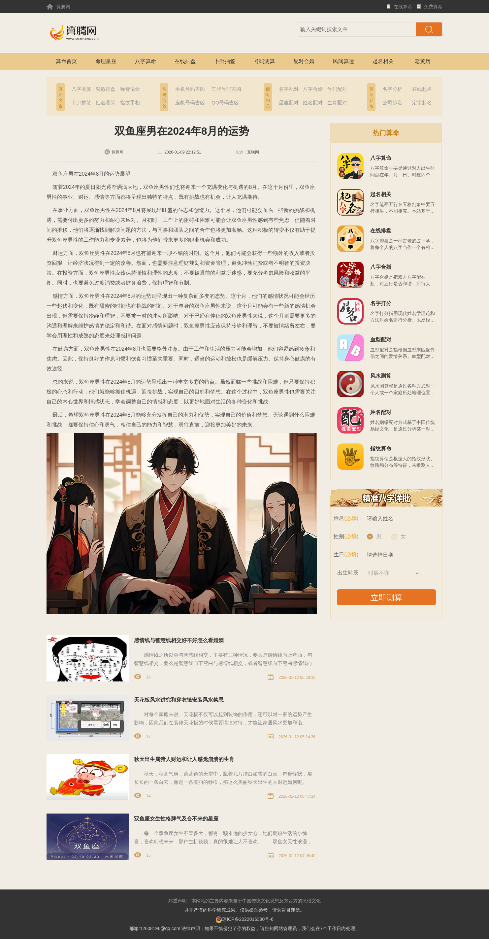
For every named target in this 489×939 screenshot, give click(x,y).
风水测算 (380, 376)
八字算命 (145, 61)
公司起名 (392, 102)
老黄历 (423, 61)
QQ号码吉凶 (225, 102)
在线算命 (399, 8)
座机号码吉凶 (190, 102)
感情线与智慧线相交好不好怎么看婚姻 (179, 640)
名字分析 (392, 89)
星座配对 (289, 102)
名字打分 (380, 303)
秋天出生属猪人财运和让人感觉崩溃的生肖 (184, 759)
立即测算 (386, 597)
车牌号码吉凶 (226, 89)
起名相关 (383, 61)
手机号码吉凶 (190, 89)
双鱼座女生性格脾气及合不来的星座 (176, 818)
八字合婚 (313, 89)
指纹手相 (130, 102)
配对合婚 (303, 61)
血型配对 (380, 339)
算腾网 (58, 7)
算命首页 (66, 61)
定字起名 (422, 102)
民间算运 (343, 61)
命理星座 (105, 61)
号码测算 (264, 61)
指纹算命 (380, 448)
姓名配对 (313, 102)
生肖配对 (337, 102)
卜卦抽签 (224, 61)
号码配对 (337, 89)
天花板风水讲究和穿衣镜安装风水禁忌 (179, 700)
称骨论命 (130, 89)
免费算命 (429, 8)
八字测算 (81, 89)
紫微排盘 (105, 89)
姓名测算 (105, 102)
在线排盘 (185, 61)
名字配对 (289, 89)
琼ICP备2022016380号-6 (244, 919)
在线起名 (422, 89)
